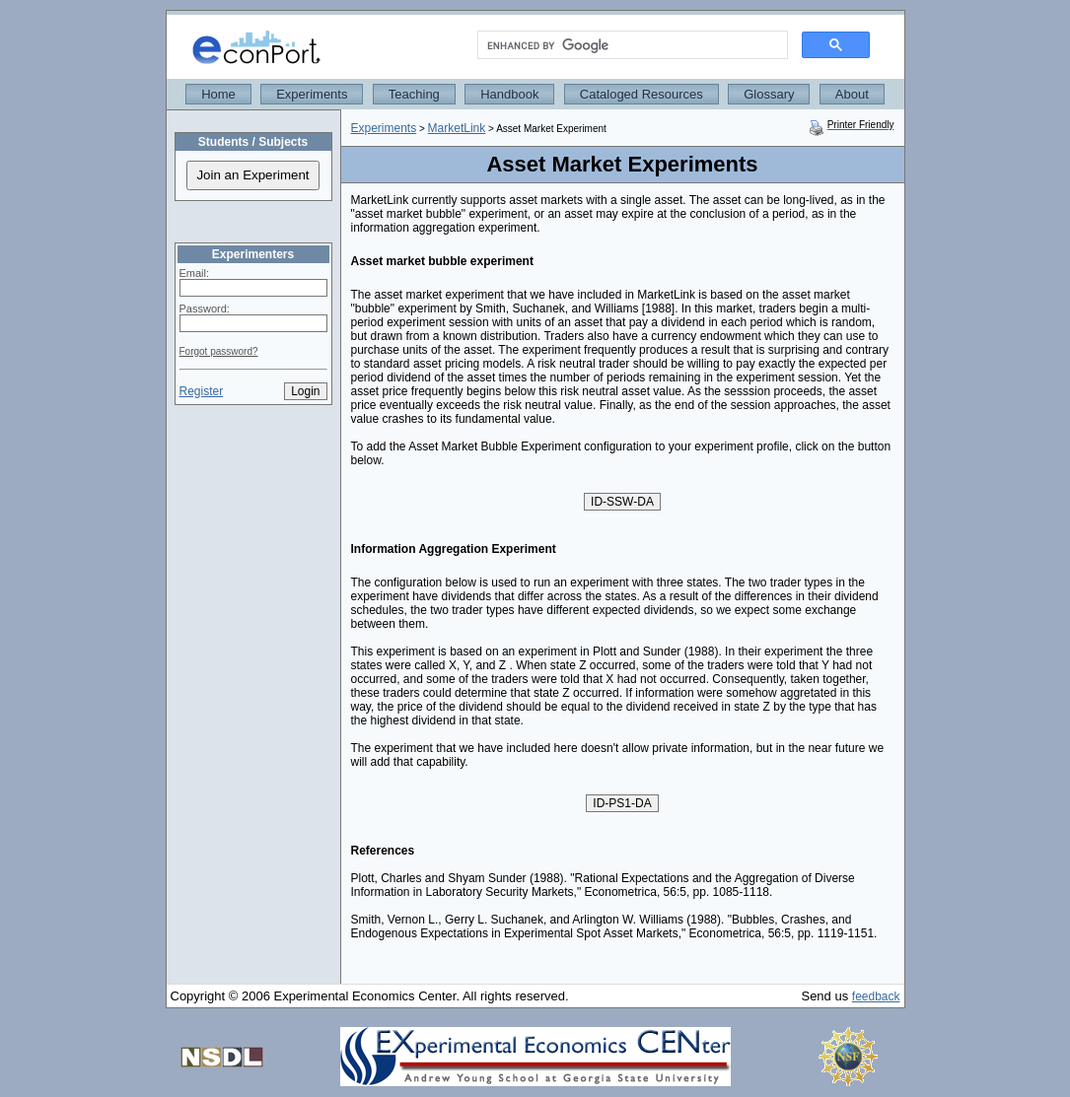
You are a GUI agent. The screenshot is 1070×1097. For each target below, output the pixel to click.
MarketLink (457, 128)
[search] (630, 45)
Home (218, 94)
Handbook (509, 94)
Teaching (414, 94)
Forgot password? (218, 351)
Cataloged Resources (641, 94)
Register (201, 391)
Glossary (769, 94)
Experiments (311, 94)
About (852, 94)
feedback (876, 996)
